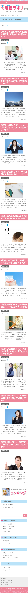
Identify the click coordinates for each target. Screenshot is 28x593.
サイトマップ (6, 567)
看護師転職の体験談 (8, 504)
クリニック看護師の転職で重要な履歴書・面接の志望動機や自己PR (14, 34)
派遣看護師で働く (7, 555)
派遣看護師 (6, 541)
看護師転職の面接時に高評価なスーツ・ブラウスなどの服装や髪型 (14, 444)
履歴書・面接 (5, 40)
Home (4, 578)
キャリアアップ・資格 (8, 526)
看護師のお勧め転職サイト (10, 507)
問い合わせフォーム (8, 570)
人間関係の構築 (7, 528)
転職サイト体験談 (7, 580)
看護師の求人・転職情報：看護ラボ (14, 11)
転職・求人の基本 (7, 524)
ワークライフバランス (8, 543)
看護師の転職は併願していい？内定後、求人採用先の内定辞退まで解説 (14, 127)
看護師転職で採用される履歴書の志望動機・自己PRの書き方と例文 (14, 398)
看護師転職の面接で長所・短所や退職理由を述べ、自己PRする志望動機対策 (14, 351)
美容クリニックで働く (8, 553)
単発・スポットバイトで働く (10, 557)
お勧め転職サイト (7, 582)
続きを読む (24, 72)
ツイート (3, 25)
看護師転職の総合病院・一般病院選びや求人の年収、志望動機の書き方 (14, 81)
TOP (9, 15)
